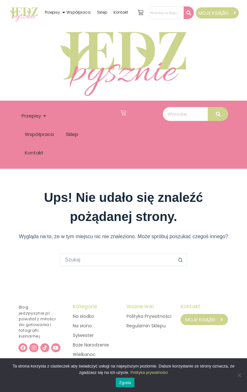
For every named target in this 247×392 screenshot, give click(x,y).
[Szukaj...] (117, 259)
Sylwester (83, 335)
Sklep (102, 12)
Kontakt (120, 12)
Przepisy (52, 12)
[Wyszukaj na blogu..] (166, 12)
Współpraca (78, 12)
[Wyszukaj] (185, 114)
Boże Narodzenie (91, 345)
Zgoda (125, 382)
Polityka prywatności (149, 372)
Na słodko (83, 316)
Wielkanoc (84, 354)
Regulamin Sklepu (146, 326)
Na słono (82, 326)
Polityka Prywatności (149, 316)
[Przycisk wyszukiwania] (180, 259)
